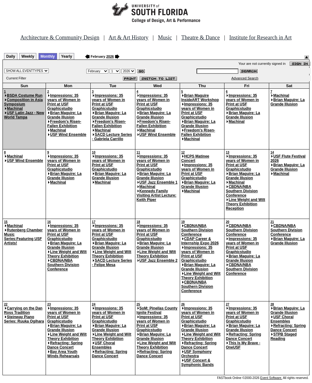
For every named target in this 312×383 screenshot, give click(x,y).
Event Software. (271, 378)
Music (165, 37)
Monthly (48, 56)
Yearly (66, 56)
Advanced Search (244, 78)
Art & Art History (129, 37)
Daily (10, 56)
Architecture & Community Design (59, 37)
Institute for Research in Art (260, 37)
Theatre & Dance (200, 37)
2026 (110, 56)
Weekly (27, 56)
